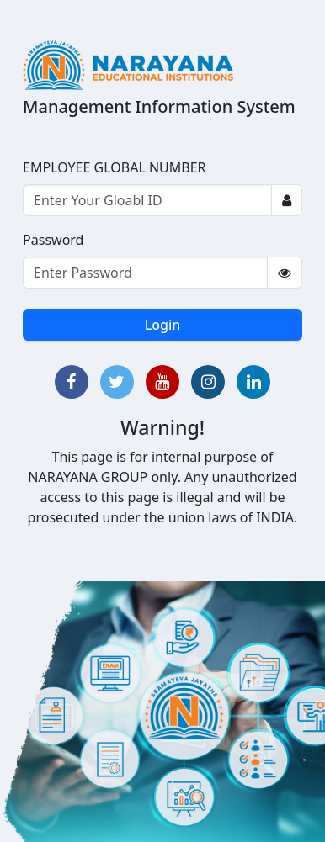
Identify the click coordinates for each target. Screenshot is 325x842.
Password (53, 239)
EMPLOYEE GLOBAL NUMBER (114, 167)
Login (163, 324)
